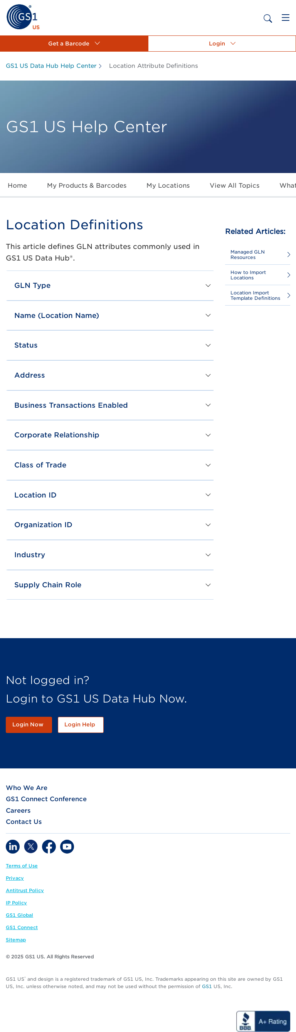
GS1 (207, 986)
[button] (74, 43)
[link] (23, 16)
